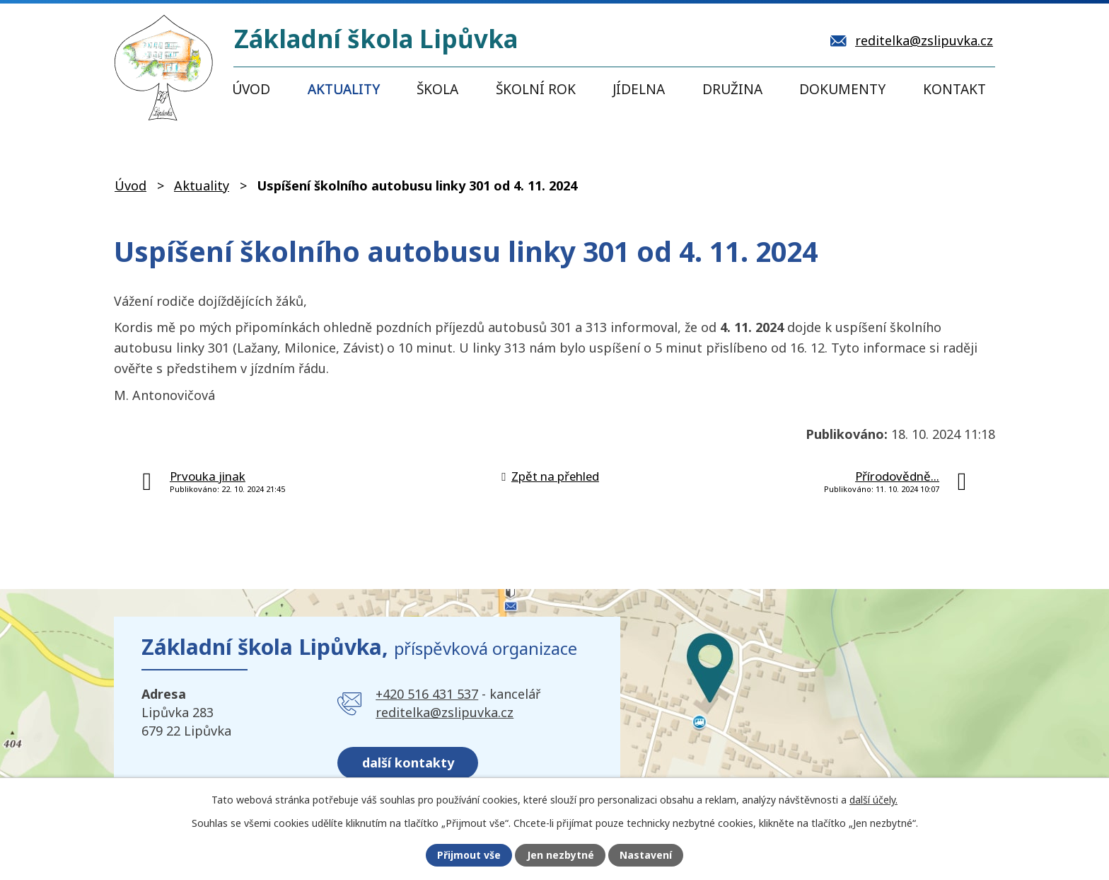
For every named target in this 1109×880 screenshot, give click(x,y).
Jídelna (638, 89)
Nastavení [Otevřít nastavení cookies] (646, 855)
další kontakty (408, 761)
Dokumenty (842, 89)
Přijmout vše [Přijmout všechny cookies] (469, 855)
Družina (732, 89)
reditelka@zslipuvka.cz (444, 712)
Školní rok (536, 89)
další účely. (873, 799)
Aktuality (344, 89)
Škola (437, 89)
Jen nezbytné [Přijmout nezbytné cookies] (560, 855)
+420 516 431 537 (427, 693)
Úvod (251, 89)
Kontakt (954, 89)
